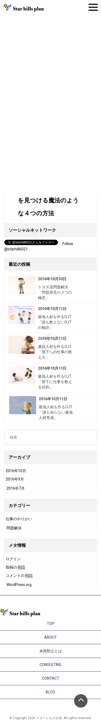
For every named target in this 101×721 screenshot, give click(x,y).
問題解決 (14, 528)
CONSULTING (50, 664)
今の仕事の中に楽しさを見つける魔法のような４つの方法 (48, 200)
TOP (50, 623)
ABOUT (50, 637)
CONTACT (50, 678)
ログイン (13, 559)
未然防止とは (50, 651)
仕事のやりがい (19, 519)
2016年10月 (16, 471)
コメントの (19, 575)
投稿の (15, 567)
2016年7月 (15, 488)
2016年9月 (15, 479)
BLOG (50, 692)
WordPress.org (19, 584)
